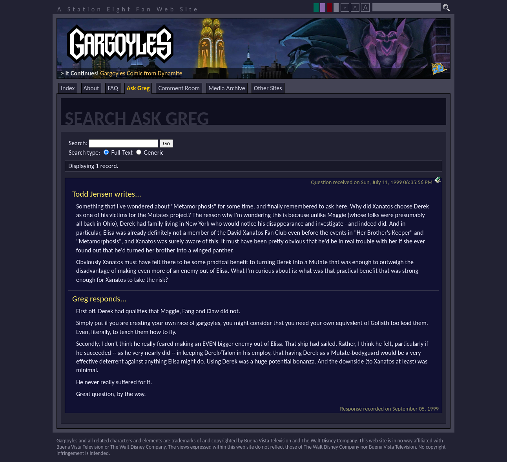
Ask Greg (138, 88)
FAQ (113, 88)
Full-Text (119, 152)
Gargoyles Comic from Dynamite (141, 73)
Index (68, 88)
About (91, 88)
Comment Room (179, 88)
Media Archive (226, 88)
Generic (150, 152)
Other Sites (268, 88)
